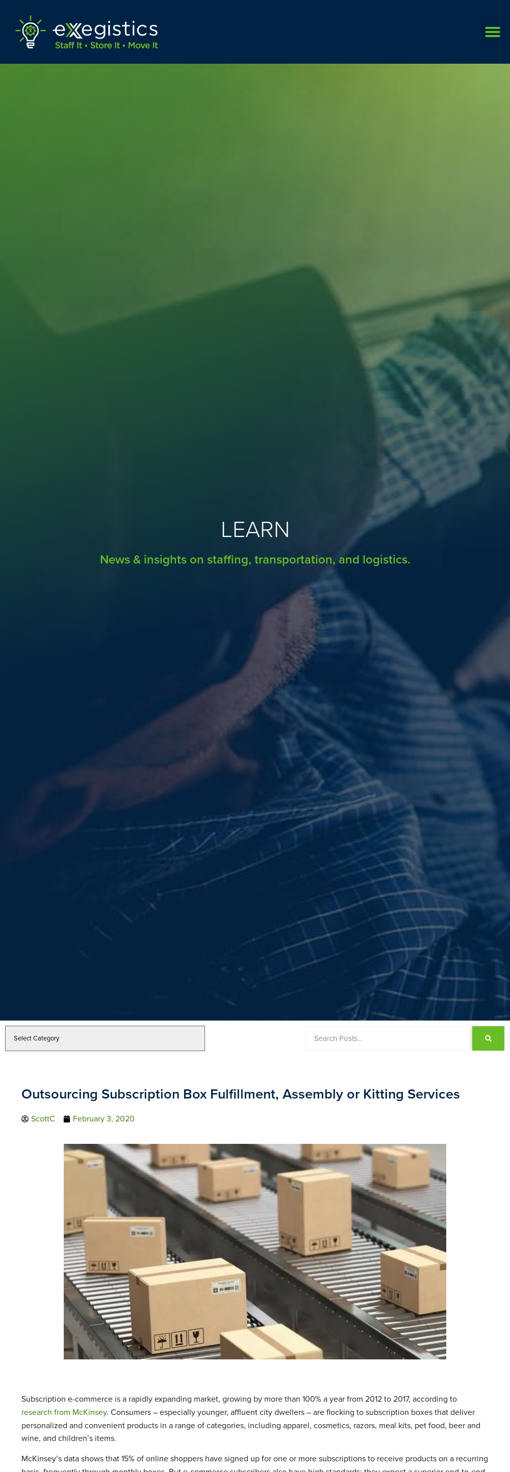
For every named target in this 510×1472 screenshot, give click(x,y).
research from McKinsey (64, 1412)
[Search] (488, 1038)
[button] (492, 31)
